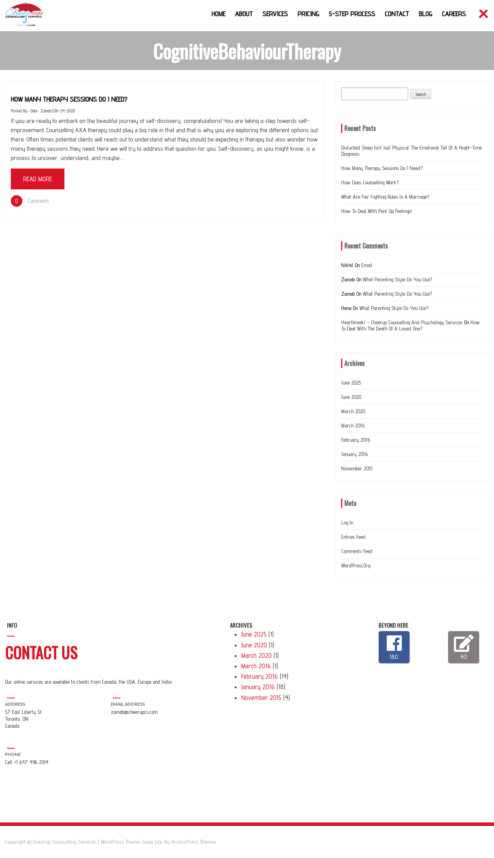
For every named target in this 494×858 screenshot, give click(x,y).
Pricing (308, 14)
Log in (347, 522)
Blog (425, 14)
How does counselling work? (370, 182)
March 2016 (353, 425)
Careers (454, 14)
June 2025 (351, 383)
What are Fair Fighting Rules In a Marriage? (385, 197)
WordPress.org (355, 565)
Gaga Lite (152, 842)
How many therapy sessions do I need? (69, 99)
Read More (37, 179)
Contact (397, 14)
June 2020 (351, 397)
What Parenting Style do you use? (397, 279)
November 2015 (356, 468)
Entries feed (353, 537)
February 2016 (355, 440)
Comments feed (356, 551)
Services (275, 14)
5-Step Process (352, 14)
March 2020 (353, 411)
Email (366, 265)
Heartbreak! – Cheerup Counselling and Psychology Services (401, 322)
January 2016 (354, 454)
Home (218, 14)
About (244, 14)
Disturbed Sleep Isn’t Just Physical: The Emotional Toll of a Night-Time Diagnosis (411, 151)
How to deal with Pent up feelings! (376, 211)
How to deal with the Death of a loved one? (410, 325)
